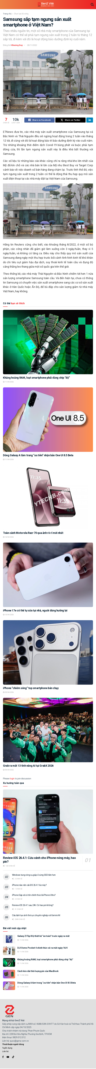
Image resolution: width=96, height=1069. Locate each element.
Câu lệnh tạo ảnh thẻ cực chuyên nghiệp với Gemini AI (36, 916)
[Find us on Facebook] (3, 1057)
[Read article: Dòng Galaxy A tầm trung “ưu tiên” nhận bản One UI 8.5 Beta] (48, 420)
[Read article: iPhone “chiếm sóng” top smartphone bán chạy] (48, 653)
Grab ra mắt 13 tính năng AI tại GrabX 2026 (28, 766)
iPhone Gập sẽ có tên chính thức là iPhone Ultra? (34, 895)
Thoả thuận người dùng (13, 1045)
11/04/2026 (8, 382)
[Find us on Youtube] (8, 1057)
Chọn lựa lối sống (21, 14)
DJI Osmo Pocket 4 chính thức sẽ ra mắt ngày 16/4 (42, 948)
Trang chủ (7, 14)
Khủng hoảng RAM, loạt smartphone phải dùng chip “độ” (36, 378)
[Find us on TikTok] (13, 1057)
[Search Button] (92, 4)
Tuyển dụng (7, 1048)
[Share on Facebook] (39, 120)
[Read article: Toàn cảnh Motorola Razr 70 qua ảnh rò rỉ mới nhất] (48, 497)
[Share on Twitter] (70, 120)
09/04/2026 (8, 693)
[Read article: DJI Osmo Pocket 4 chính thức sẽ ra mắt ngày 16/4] (9, 951)
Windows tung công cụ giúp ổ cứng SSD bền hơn (34, 875)
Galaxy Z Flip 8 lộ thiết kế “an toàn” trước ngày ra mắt (43, 936)
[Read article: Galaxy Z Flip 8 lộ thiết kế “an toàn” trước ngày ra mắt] (9, 939)
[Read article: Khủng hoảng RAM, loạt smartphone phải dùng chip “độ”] (48, 342)
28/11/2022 (32, 45)
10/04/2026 (8, 538)
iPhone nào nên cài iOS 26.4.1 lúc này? (29, 885)
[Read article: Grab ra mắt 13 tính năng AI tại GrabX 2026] (48, 730)
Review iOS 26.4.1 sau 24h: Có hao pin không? (33, 905)
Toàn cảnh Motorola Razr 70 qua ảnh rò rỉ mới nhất (33, 533)
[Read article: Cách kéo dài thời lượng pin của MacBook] (9, 974)
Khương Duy (17, 45)
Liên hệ (5, 1052)
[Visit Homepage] (45, 4)
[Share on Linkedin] (89, 120)
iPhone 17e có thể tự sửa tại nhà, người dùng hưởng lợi (35, 610)
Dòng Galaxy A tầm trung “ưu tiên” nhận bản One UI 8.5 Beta (38, 455)
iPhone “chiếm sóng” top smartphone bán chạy (31, 688)
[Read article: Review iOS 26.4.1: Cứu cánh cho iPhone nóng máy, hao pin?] (48, 822)
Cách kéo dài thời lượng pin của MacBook (38, 971)
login (12, 779)
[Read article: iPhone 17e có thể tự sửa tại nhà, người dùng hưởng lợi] (48, 575)
